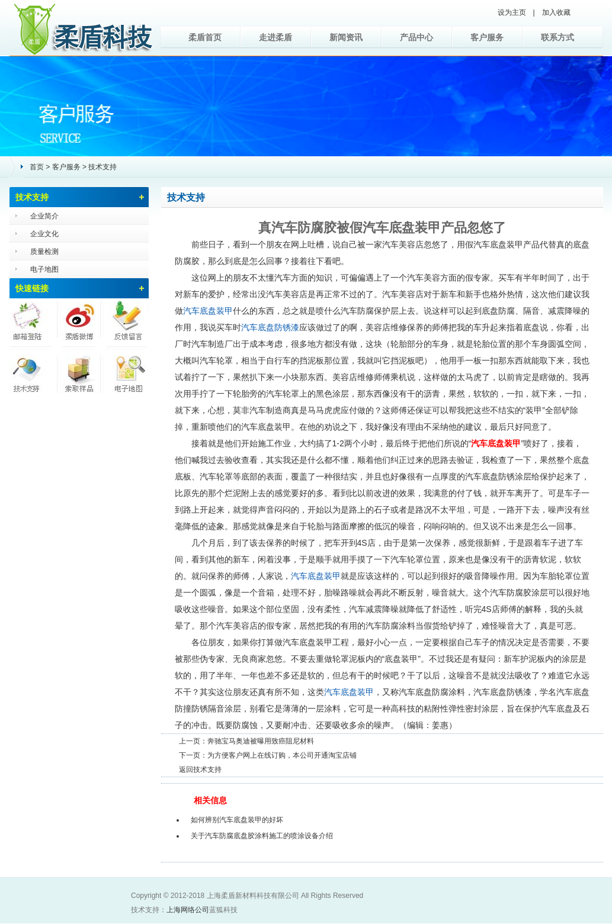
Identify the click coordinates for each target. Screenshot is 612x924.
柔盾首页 (205, 37)
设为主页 (512, 12)
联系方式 (557, 37)
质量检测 (44, 251)
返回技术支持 (200, 769)
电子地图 (44, 269)
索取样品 (79, 369)
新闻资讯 (346, 37)
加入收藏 (556, 12)
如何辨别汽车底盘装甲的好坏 (237, 820)
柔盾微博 (79, 322)
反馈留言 (125, 322)
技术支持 (102, 167)
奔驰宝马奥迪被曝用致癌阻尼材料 (260, 741)
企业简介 (44, 216)
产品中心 (416, 37)
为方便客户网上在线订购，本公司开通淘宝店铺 (282, 755)
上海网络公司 (187, 910)
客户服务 (487, 37)
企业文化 (44, 234)
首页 (37, 167)
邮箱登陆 (32, 322)
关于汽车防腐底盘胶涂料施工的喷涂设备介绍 (262, 836)
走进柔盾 (275, 37)
